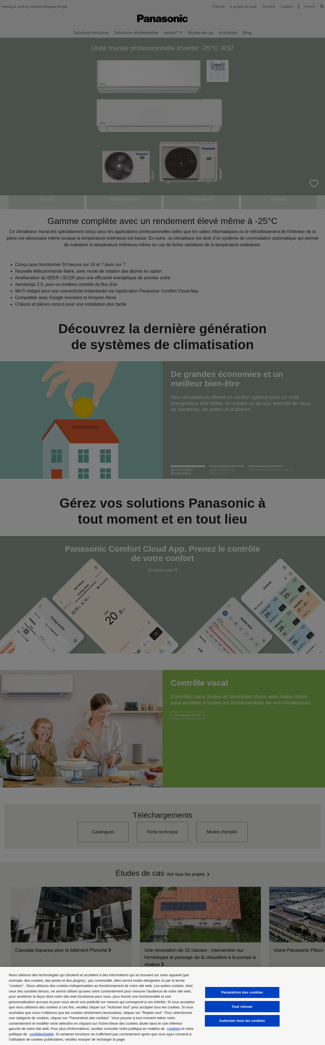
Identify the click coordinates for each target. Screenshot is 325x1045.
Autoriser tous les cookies (242, 1021)
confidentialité (41, 1034)
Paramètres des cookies (242, 992)
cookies (173, 1029)
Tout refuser (242, 1007)
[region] (162, 1006)
